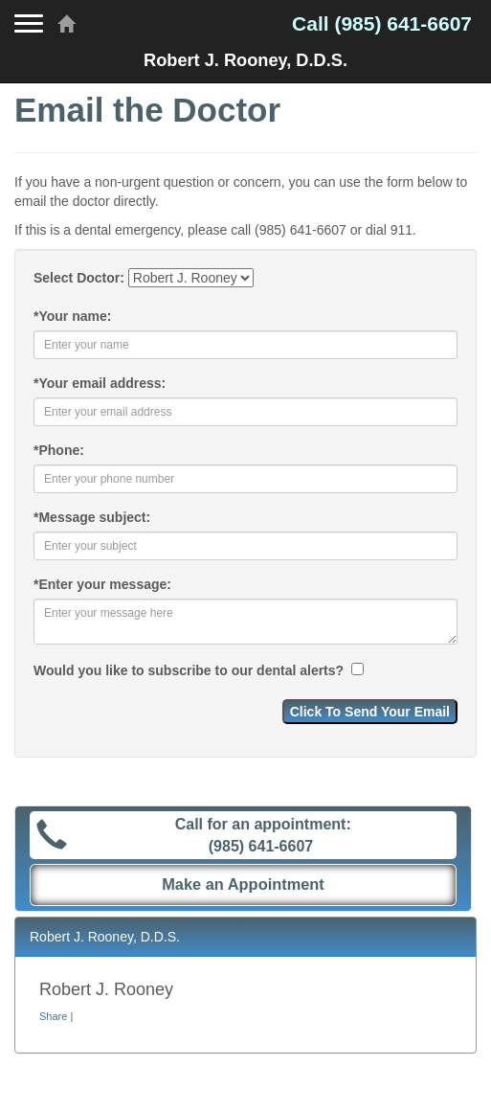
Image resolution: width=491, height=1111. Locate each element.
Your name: (72, 316)
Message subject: (91, 517)
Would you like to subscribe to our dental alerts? (190, 670)
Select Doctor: (78, 277)
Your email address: (99, 383)
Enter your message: (102, 584)
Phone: (58, 450)
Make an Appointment (243, 884)
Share (53, 1016)
